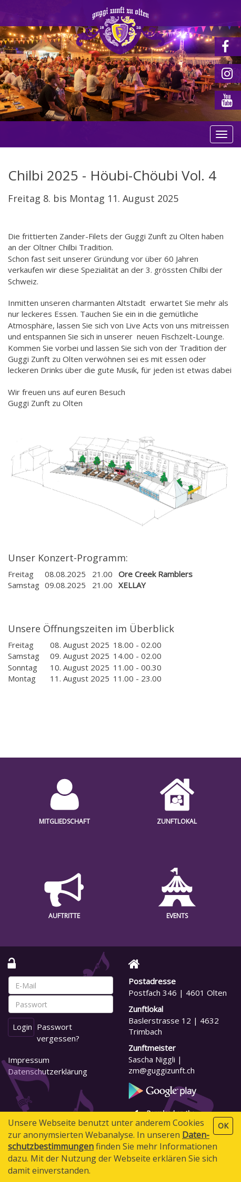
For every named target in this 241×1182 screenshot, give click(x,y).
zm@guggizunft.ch (161, 1070)
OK (223, 1126)
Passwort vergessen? (58, 1032)
